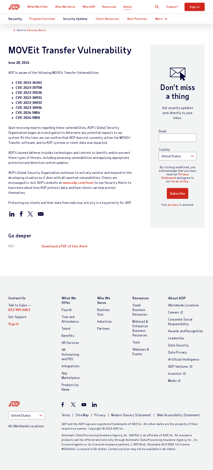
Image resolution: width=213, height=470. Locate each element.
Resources (109, 6)
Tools (136, 342)
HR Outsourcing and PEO (70, 354)
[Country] (26, 415)
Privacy (100, 415)
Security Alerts (36, 30)
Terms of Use (179, 181)
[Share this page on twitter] (30, 213)
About (127, 6)
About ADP (177, 298)
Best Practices (137, 18)
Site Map (82, 415)
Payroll (67, 310)
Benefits (68, 335)
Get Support (17, 317)
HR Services (70, 343)
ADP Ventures (178, 366)
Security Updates (75, 18)
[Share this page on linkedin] (11, 213)
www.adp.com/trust (78, 182)
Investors (175, 373)
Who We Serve (65, 6)
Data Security (178, 345)
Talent (66, 328)
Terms (66, 415)
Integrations (71, 366)
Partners (103, 328)
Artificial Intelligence (183, 359)
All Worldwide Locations (26, 426)
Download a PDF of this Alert (65, 246)
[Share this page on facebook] (21, 213)
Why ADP (89, 6)
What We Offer (37, 6)
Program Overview (42, 18)
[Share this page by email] (40, 213)
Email (162, 131)
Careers (173, 312)
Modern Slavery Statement (131, 415)
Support (172, 6)
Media (172, 380)
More (159, 18)
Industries (104, 321)
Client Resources (107, 18)
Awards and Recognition (185, 331)
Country (164, 149)
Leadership (176, 338)
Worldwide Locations (183, 305)
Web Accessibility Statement (178, 415)
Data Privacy (177, 352)
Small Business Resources (140, 309)
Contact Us (17, 298)
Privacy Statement (175, 175)
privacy (173, 204)
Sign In (194, 7)
